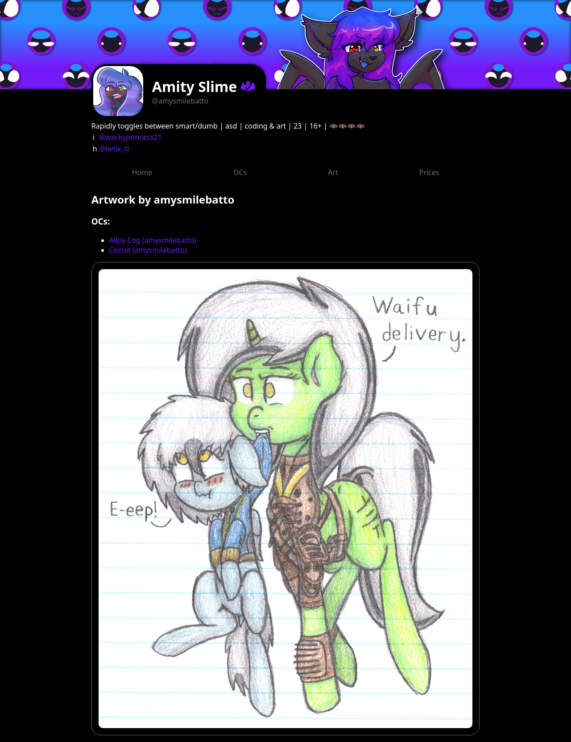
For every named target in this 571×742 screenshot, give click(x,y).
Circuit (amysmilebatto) (148, 250)
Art (333, 172)
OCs (240, 172)
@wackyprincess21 (130, 137)
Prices (429, 172)
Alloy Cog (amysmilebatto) (153, 240)
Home (142, 172)
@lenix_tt (114, 149)
